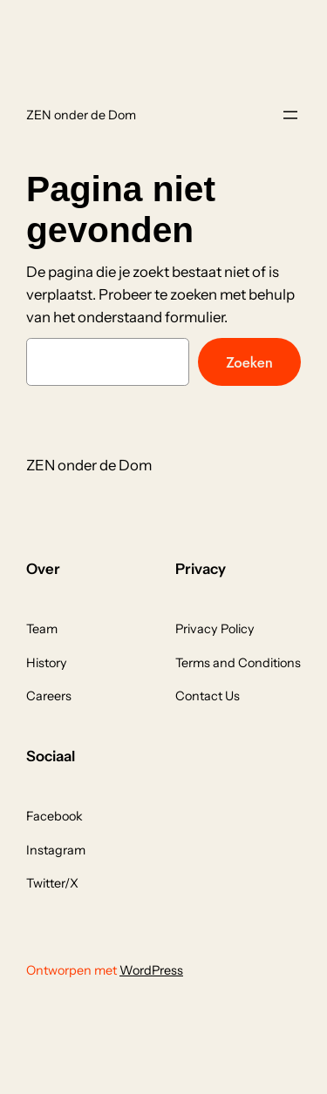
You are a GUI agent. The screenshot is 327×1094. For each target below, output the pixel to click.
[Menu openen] (290, 115)
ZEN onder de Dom (81, 115)
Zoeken (249, 362)
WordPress (151, 970)
